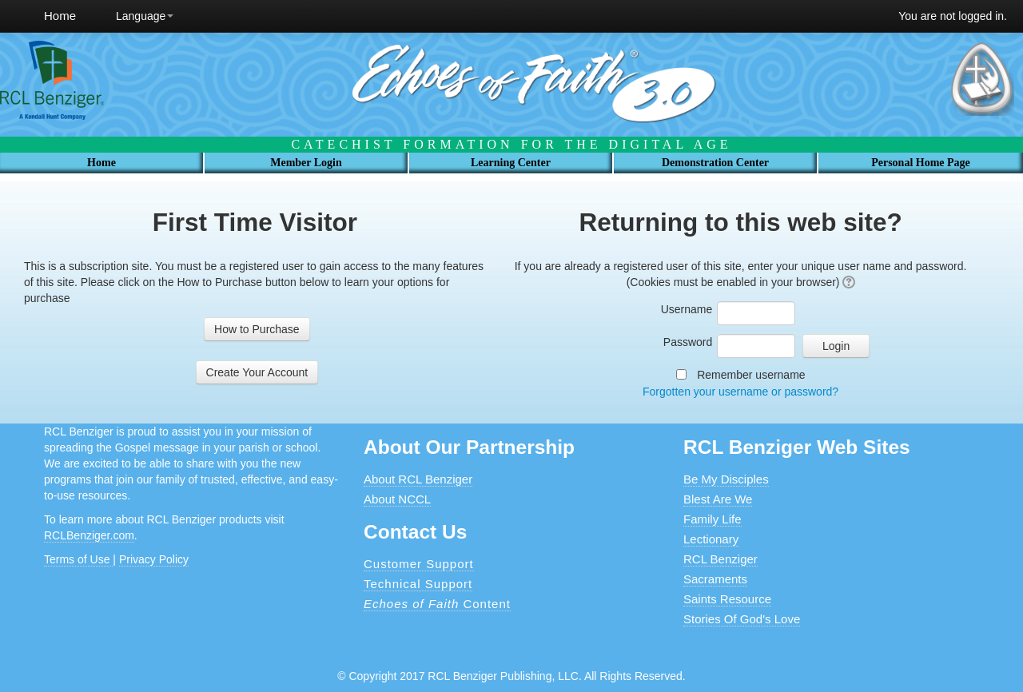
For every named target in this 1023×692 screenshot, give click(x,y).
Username (687, 309)
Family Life (712, 519)
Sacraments (715, 579)
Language (144, 16)
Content (437, 603)
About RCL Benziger (418, 479)
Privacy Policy (154, 559)
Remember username (751, 374)
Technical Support (418, 584)
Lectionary (710, 539)
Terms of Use (78, 559)
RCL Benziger (720, 559)
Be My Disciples (726, 479)
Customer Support (419, 564)
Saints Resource (727, 599)
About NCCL (397, 499)
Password (687, 342)
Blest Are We (717, 499)
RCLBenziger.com (89, 535)
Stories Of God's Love (741, 619)
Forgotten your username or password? (740, 391)
